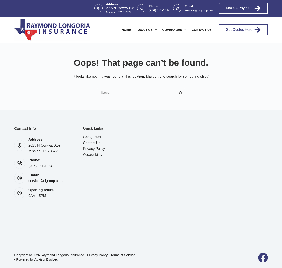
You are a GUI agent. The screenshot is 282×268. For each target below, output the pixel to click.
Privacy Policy (94, 149)
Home (126, 29)
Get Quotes (92, 137)
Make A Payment (243, 8)
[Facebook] (263, 257)
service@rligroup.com (200, 10)
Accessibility (92, 154)
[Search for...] (136, 92)
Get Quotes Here (243, 29)
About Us (148, 29)
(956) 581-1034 (159, 10)
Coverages (175, 29)
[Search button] (180, 92)
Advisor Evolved (46, 259)
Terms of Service (123, 255)
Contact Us (202, 29)
